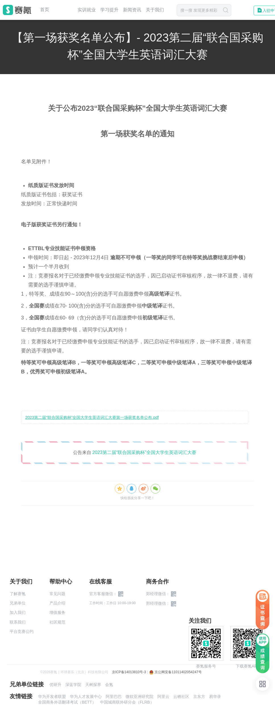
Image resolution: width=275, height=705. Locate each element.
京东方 (199, 696)
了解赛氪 (18, 593)
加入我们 (18, 612)
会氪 (109, 684)
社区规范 (57, 622)
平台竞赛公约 (22, 631)
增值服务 (57, 612)
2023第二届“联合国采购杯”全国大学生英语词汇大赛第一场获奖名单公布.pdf (92, 417)
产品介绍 (57, 603)
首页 (44, 9)
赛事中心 (63, 10)
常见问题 (57, 593)
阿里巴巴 (114, 696)
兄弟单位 (18, 603)
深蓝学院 (73, 684)
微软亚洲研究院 (139, 696)
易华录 (215, 696)
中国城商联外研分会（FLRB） (127, 702)
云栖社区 (181, 696)
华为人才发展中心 (86, 696)
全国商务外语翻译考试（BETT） (67, 702)
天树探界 (93, 684)
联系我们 (18, 622)
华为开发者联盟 (52, 696)
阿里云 (163, 696)
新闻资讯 (132, 9)
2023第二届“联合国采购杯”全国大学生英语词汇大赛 (144, 452)
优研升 (55, 684)
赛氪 (17, 10)
